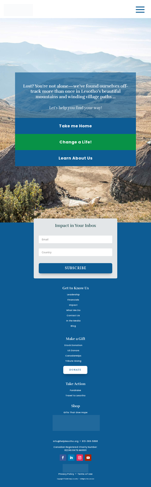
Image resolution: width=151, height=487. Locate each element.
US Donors (73, 350)
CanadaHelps (73, 355)
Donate (75, 370)
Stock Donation (73, 345)
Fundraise (75, 390)
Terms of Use (85, 474)
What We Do (73, 310)
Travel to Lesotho (75, 395)
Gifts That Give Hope (75, 412)
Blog (73, 325)
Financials (73, 299)
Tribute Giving (73, 360)
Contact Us (73, 315)
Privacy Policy (66, 474)
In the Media (73, 320)
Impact (73, 305)
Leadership (73, 294)
